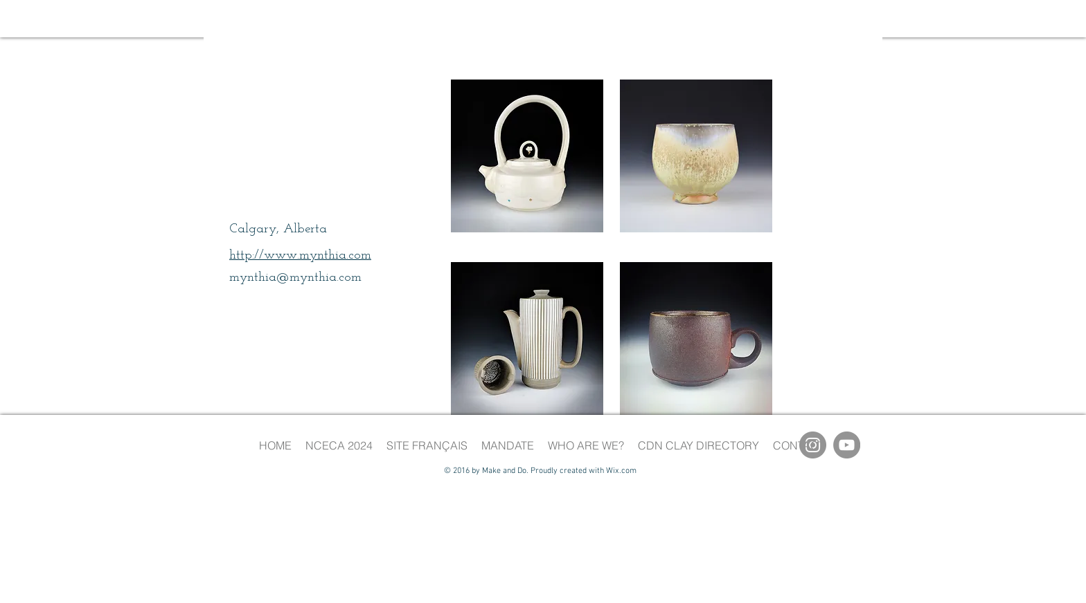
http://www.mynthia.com (300, 255)
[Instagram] (812, 445)
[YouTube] (846, 445)
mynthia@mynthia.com (295, 277)
